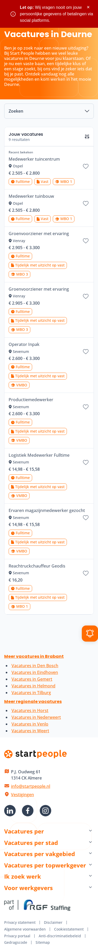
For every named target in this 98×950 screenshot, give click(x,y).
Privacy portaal (17, 935)
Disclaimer (53, 922)
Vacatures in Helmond (33, 686)
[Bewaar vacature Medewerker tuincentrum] (85, 166)
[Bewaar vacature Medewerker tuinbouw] (85, 203)
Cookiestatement (69, 929)
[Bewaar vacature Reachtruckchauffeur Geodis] (85, 573)
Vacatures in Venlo (29, 724)
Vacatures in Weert (30, 731)
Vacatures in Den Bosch (34, 665)
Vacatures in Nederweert (36, 717)
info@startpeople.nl (30, 786)
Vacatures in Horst (29, 710)
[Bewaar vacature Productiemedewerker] (85, 407)
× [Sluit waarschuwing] (88, 7)
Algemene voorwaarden (25, 929)
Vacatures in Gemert (31, 679)
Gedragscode (15, 942)
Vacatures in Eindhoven (34, 672)
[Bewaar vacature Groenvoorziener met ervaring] (85, 240)
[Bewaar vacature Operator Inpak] (85, 351)
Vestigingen (22, 794)
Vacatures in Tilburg (31, 692)
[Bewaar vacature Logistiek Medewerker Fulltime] (85, 462)
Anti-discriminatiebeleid (60, 935)
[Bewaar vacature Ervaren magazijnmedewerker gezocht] (85, 517)
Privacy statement (20, 922)
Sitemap (43, 942)
